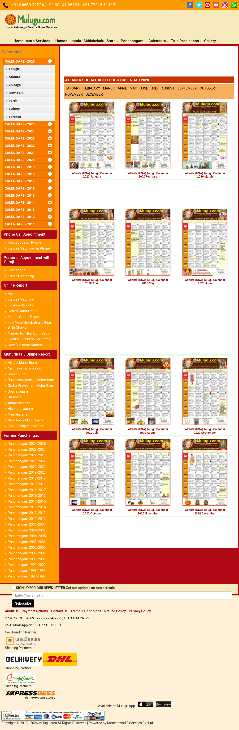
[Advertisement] (149, 62)
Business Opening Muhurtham (31, 380)
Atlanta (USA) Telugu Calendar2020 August (148, 431)
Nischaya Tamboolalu (24, 368)
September (187, 88)
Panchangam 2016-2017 (27, 490)
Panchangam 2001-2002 (27, 553)
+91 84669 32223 (31, 618)
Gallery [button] (211, 41)
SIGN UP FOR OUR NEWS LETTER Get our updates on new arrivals (65, 588)
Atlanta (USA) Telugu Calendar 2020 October (92, 511)
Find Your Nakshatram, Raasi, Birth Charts (30, 325)
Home (19, 40)
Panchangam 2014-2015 (27, 501)
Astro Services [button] (39, 41)
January (72, 88)
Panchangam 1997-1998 (27, 576)
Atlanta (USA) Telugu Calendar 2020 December (205, 511)
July (154, 88)
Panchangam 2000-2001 (27, 559)
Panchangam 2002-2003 (27, 547)
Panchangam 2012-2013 (27, 513)
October (207, 88)
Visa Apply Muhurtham (25, 420)
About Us (12, 611)
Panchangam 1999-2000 (27, 565)
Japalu (75, 41)
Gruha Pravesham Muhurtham (31, 385)
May (133, 88)
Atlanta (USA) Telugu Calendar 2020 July (92, 431)
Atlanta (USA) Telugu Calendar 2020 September (205, 431)
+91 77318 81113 (99, 4)
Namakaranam (19, 414)
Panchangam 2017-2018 (27, 484)
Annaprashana (19, 403)
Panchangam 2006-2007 (27, 524)
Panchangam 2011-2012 (27, 519)
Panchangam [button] (133, 41)
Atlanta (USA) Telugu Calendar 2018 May (148, 281)
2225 (58, 618)
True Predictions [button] (186, 41)
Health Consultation (23, 311)
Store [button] (112, 41)
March (109, 88)
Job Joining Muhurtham (26, 426)
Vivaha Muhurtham (22, 363)
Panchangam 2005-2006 (27, 530)
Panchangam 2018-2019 (27, 478)
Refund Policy (115, 611)
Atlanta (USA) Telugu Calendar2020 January (92, 175)
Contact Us (59, 611)
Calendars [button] (158, 41)
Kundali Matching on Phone (29, 248)
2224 (49, 618)
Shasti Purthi (17, 374)
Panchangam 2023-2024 (27, 449)
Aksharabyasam (20, 409)
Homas (61, 41)
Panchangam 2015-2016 (27, 495)
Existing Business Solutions (29, 339)
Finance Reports (20, 305)
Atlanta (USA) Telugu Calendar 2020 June (205, 281)
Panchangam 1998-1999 (27, 571)
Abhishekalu (93, 41)
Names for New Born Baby (28, 333)
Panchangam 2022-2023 (27, 455)
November (74, 94)
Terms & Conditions (86, 611)
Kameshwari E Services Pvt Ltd (130, 723)
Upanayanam (18, 391)
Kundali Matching (21, 276)
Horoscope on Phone (24, 242)
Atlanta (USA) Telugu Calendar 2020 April (92, 281)
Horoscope (16, 270)
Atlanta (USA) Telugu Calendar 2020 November (148, 511)
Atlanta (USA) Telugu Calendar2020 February (148, 175)
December (94, 94)
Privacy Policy (140, 611)
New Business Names (25, 345)
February (91, 88)
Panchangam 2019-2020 (27, 472)
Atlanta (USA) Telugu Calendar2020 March (205, 175)
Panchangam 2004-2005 (27, 536)
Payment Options (35, 611)
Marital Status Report (24, 317)
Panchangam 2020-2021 (27, 467)
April (122, 88)
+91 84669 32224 (28, 4)
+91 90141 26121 (63, 4)
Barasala (14, 397)
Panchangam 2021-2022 (27, 461)
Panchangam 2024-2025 (27, 443)
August (167, 88)
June (144, 88)
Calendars (11, 51)
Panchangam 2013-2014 (27, 507)
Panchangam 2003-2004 (27, 542)
